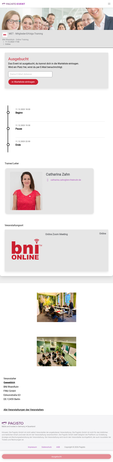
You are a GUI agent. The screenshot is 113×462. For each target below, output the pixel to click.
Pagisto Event (13, 3)
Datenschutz (47, 447)
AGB (58, 447)
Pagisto (13, 423)
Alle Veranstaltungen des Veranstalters (24, 409)
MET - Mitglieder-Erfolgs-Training (26, 33)
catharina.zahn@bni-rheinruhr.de (63, 180)
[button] (109, 4)
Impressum (32, 447)
